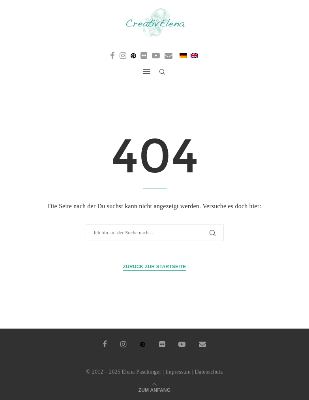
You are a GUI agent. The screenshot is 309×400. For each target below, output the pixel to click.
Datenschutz (209, 372)
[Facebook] (112, 55)
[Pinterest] (133, 55)
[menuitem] (182, 56)
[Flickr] (144, 55)
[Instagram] (123, 55)
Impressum (178, 372)
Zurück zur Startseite (154, 266)
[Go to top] (155, 389)
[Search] (163, 72)
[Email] (168, 55)
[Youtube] (156, 55)
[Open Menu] (146, 71)
